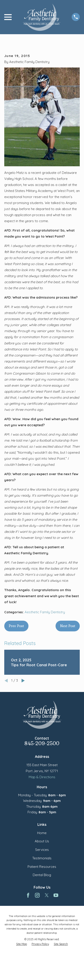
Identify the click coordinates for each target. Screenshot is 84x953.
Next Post (67, 626)
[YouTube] (56, 895)
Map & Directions (42, 777)
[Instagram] (37, 895)
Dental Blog (42, 875)
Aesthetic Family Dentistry (45, 612)
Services (42, 850)
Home (42, 833)
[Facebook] (28, 895)
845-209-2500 (41, 743)
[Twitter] (46, 895)
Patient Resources (42, 866)
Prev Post (16, 626)
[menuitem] (21, 944)
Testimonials (42, 858)
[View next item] (23, 681)
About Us (42, 841)
